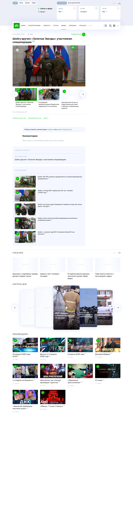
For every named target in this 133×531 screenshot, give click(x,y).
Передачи (72, 25)
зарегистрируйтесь (64, 129)
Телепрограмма (34, 25)
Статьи (56, 25)
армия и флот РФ (19, 118)
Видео (63, 25)
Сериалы (82, 25)
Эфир (23, 25)
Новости (46, 25)
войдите (51, 129)
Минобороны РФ (34, 118)
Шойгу (45, 118)
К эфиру (41, 12)
